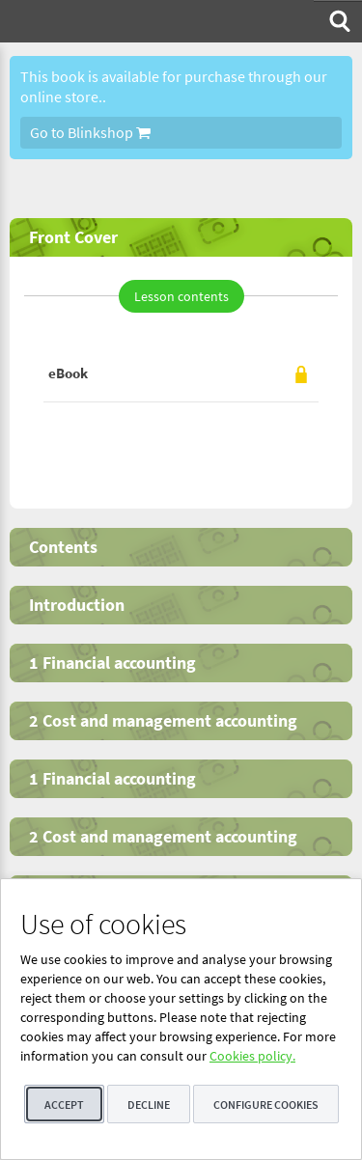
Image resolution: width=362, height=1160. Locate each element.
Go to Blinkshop (90, 132)
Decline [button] (148, 1104)
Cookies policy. (252, 1055)
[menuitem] (338, 21)
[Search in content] (338, 21)
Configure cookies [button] (266, 1104)
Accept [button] (64, 1104)
